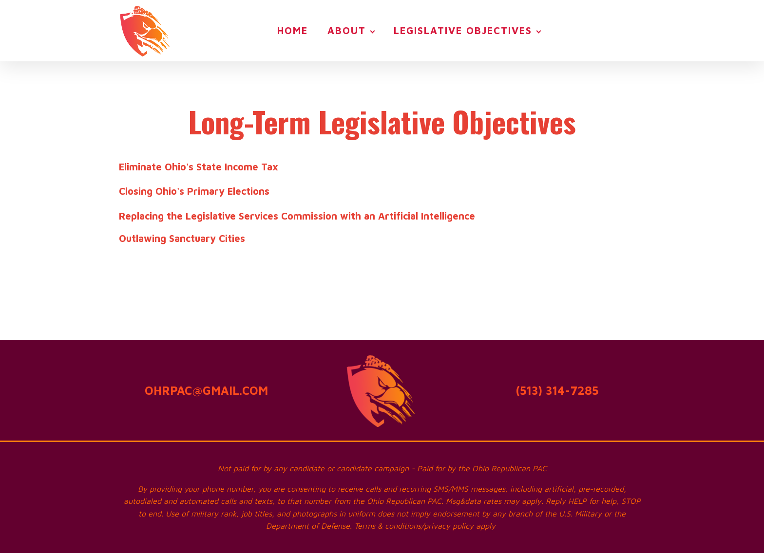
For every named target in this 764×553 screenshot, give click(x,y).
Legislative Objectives (463, 30)
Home (292, 30)
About (346, 30)
